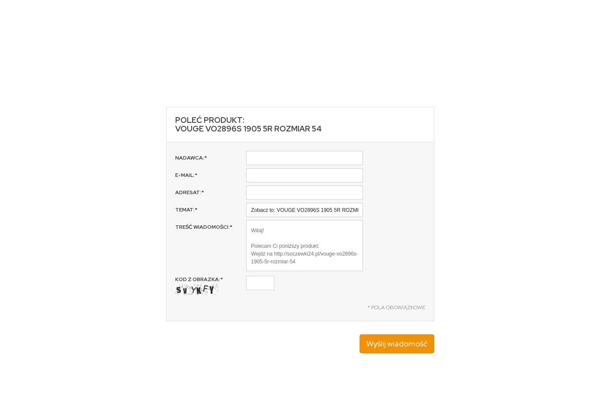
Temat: (186, 209)
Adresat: (189, 192)
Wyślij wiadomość (396, 344)
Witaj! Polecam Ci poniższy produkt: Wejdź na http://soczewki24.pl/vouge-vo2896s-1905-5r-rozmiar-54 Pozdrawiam (304, 245)
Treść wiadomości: (203, 227)
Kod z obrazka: (199, 285)
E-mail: (186, 175)
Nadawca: (191, 157)
